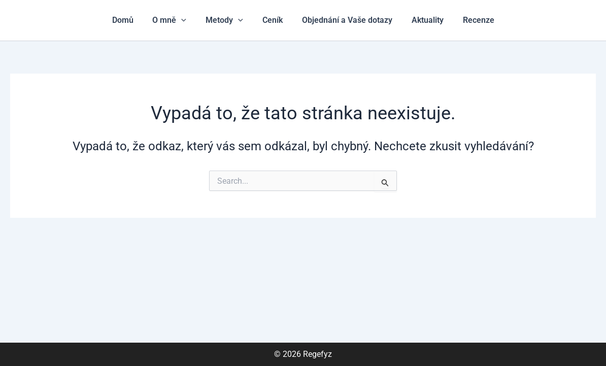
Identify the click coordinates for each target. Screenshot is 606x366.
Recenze (469, 20)
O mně (175, 20)
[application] (187, 20)
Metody (227, 20)
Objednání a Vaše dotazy (344, 20)
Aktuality (421, 20)
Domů (131, 20)
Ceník (272, 20)
